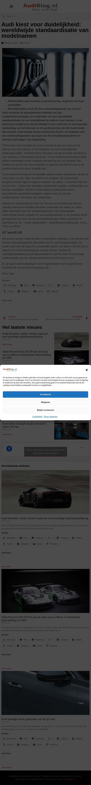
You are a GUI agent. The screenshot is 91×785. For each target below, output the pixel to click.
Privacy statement (50, 417)
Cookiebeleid (37, 417)
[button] (86, 369)
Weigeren (45, 402)
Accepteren (45, 394)
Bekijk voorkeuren (45, 410)
